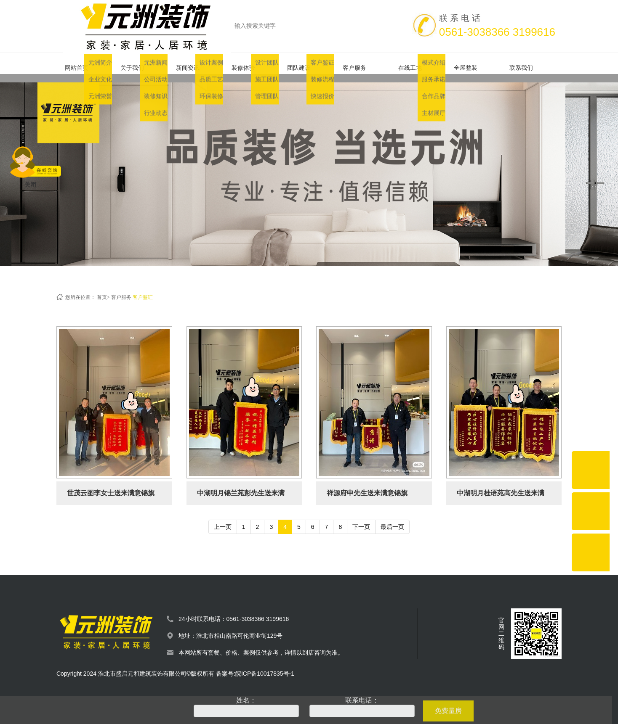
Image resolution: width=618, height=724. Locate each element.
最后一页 (392, 518)
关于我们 (140, 63)
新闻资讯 (195, 63)
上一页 (223, 518)
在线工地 (417, 63)
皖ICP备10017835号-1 (264, 665)
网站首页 (84, 63)
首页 (102, 289)
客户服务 (362, 63)
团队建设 (306, 63)
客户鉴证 (143, 289)
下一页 (361, 518)
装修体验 (251, 63)
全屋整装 (473, 63)
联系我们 (529, 63)
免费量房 (448, 710)
